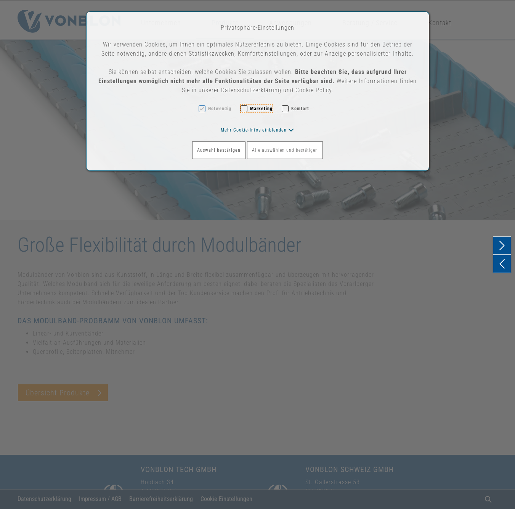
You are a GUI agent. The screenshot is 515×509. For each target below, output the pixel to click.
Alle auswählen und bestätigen (285, 150)
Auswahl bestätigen (219, 150)
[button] (257, 130)
